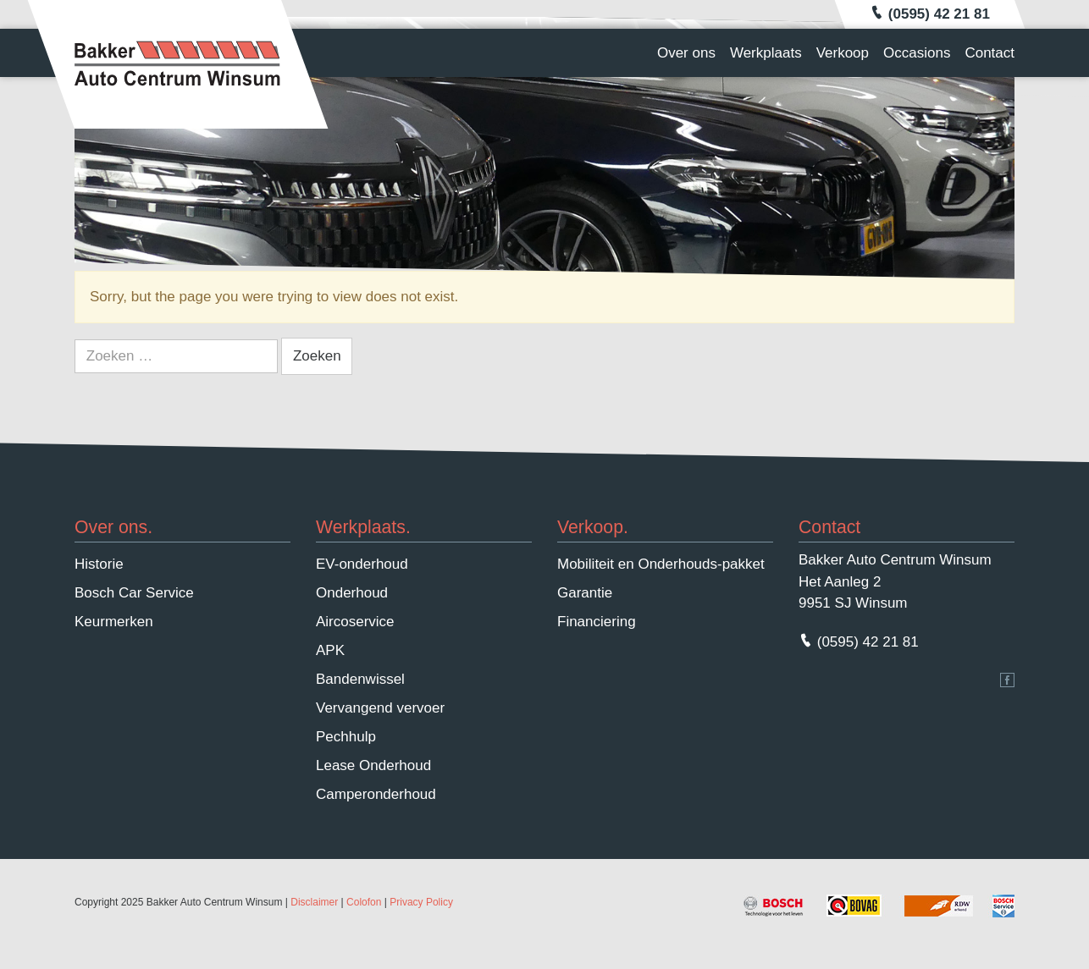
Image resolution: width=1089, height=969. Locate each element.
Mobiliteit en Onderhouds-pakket (661, 564)
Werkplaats (766, 53)
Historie (99, 564)
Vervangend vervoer (380, 708)
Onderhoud (352, 593)
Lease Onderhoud (373, 765)
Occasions (916, 53)
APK (330, 650)
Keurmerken (114, 622)
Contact (989, 53)
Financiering (596, 622)
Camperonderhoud (376, 794)
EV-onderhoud (362, 564)
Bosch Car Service (134, 593)
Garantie (584, 593)
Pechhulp (346, 737)
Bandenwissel (360, 679)
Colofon (363, 902)
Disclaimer (314, 902)
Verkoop (842, 53)
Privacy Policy (421, 902)
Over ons (686, 53)
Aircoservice (355, 622)
